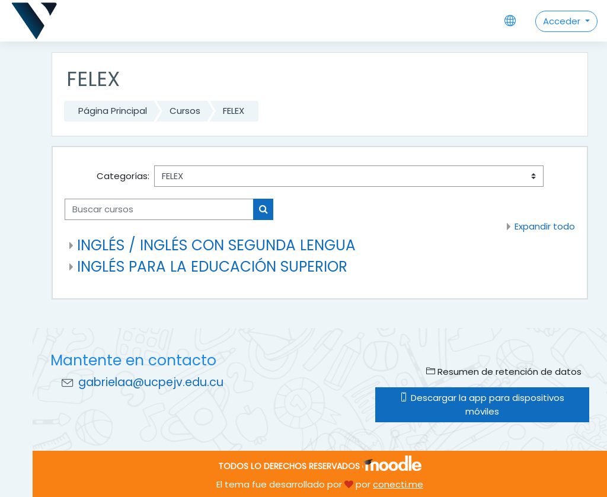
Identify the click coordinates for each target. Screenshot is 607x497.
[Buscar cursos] (159, 209)
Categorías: (123, 176)
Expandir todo (545, 226)
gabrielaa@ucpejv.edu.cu (150, 382)
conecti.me (398, 484)
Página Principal (112, 110)
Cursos (185, 110)
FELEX (233, 110)
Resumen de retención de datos (504, 371)
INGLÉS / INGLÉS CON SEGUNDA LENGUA (216, 245)
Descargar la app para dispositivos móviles (482, 404)
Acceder (563, 21)
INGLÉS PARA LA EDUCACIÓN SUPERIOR (212, 266)
